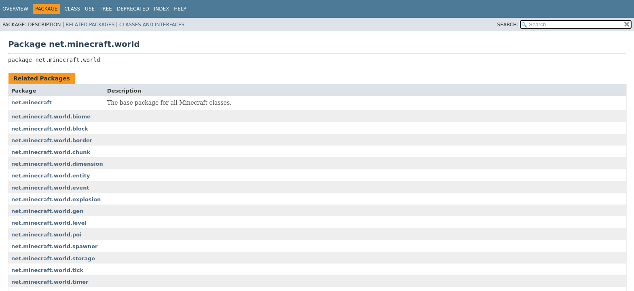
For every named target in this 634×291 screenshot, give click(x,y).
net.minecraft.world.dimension (57, 164)
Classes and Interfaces (151, 24)
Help (180, 9)
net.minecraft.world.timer (50, 282)
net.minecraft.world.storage (53, 258)
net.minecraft (31, 102)
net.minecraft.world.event (50, 188)
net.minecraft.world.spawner (54, 246)
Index (161, 9)
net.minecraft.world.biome (51, 117)
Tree (105, 9)
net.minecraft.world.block (49, 129)
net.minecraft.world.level (49, 223)
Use (90, 9)
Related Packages (90, 24)
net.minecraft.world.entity (50, 176)
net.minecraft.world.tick (47, 270)
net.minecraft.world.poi (46, 235)
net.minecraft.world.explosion (56, 199)
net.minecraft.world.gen (47, 211)
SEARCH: (508, 24)
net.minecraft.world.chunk (50, 152)
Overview (15, 9)
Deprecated (133, 9)
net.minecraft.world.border (51, 140)
